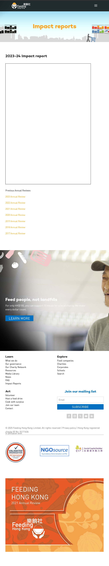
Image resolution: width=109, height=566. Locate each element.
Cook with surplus (14, 401)
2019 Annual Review (15, 221)
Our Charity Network (15, 367)
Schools (61, 370)
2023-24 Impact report (26, 56)
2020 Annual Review (15, 214)
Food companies (65, 360)
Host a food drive (13, 398)
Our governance (13, 363)
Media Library (12, 373)
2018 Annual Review (15, 227)
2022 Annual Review (15, 202)
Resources (10, 370)
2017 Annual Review (15, 233)
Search (60, 373)
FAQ (7, 380)
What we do (11, 360)
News (8, 376)
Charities (61, 363)
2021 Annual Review (15, 208)
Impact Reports (13, 383)
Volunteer (10, 395)
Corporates (62, 367)
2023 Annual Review (15, 196)
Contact (9, 408)
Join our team (12, 404)
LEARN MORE (19, 318)
